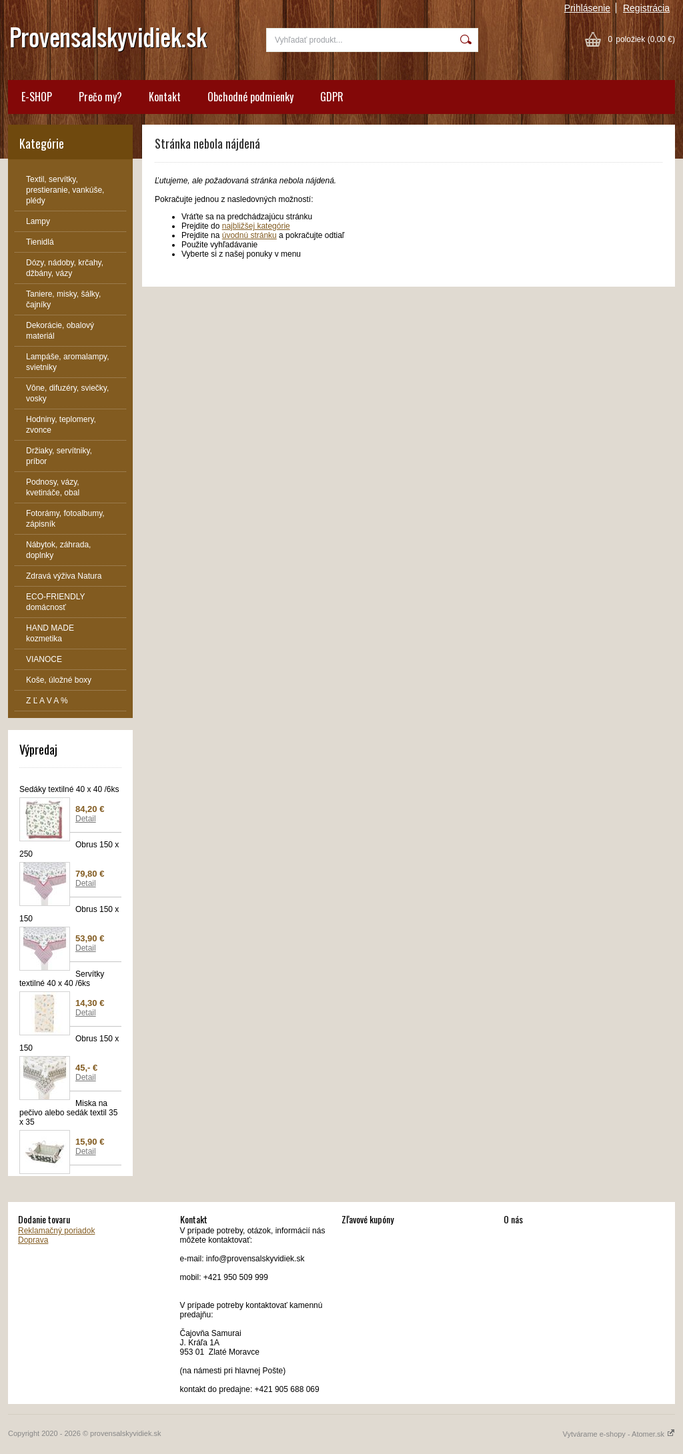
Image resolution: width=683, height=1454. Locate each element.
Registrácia (646, 8)
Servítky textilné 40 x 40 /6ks (61, 978)
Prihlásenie (587, 8)
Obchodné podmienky (250, 97)
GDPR (332, 97)
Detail (85, 818)
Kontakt (165, 97)
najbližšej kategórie (256, 226)
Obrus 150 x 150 (69, 914)
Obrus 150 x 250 (69, 849)
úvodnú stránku (249, 235)
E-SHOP (36, 97)
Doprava (33, 1240)
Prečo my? (100, 97)
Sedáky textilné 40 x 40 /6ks (69, 789)
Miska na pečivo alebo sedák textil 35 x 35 (68, 1113)
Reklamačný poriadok (56, 1230)
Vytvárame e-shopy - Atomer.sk (619, 1434)
